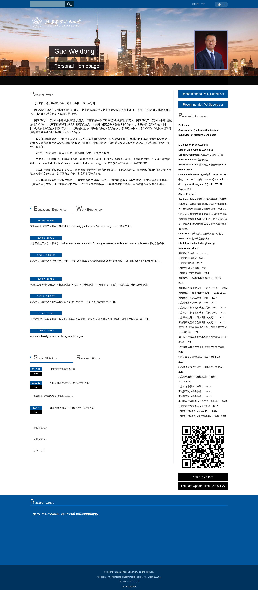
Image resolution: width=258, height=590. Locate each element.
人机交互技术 (40, 439)
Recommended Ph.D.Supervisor (203, 94)
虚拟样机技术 (40, 427)
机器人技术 (39, 450)
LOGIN (195, 4)
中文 (203, 4)
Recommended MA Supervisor (203, 104)
